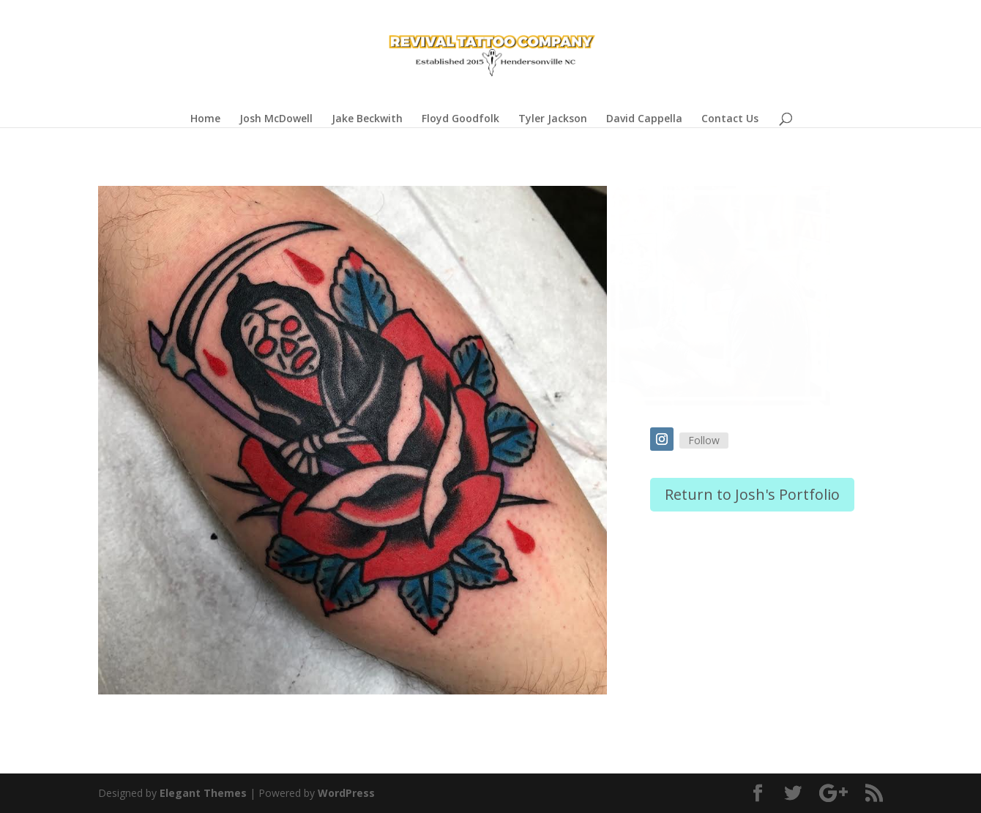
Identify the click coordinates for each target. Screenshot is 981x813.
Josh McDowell (276, 119)
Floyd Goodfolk (460, 119)
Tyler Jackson (552, 119)
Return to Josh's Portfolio (752, 494)
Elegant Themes (203, 793)
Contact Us (729, 119)
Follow (704, 440)
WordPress (346, 793)
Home (205, 119)
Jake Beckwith (367, 119)
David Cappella (644, 119)
